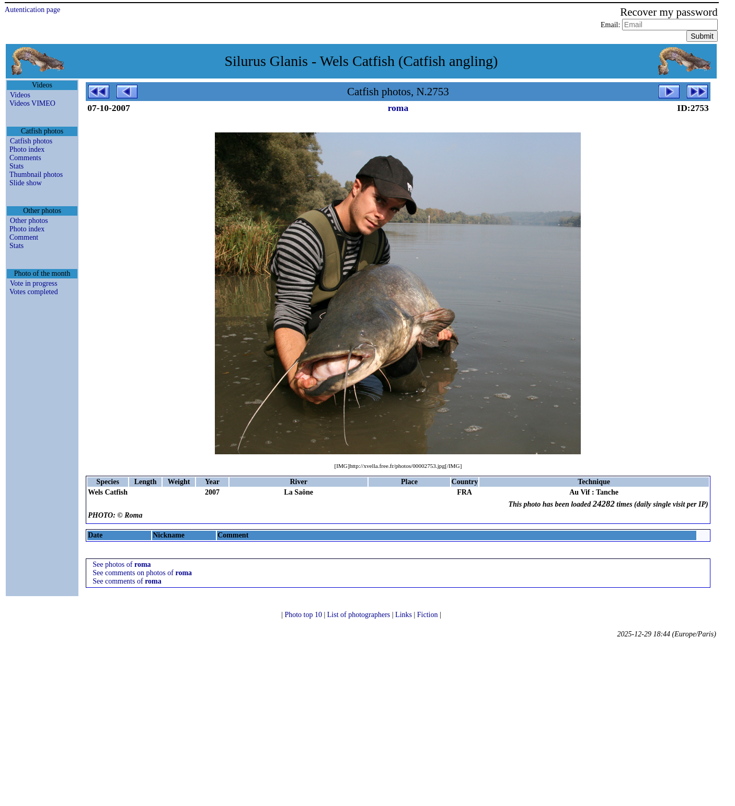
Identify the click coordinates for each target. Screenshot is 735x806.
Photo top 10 (304, 615)
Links (404, 615)
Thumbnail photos (36, 174)
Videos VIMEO (32, 103)
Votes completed (33, 292)
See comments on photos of (142, 573)
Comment (23, 237)
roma (398, 108)
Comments (25, 158)
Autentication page (32, 10)
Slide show (25, 183)
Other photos (29, 221)
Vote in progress (34, 283)
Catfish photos (31, 141)
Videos (20, 95)
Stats (16, 166)
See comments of (127, 581)
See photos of (122, 564)
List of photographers (359, 615)
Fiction (428, 615)
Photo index (26, 149)
